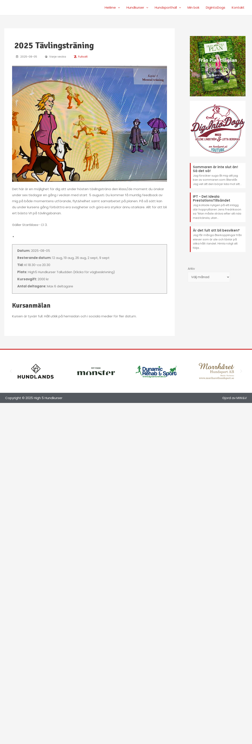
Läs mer (217, 71)
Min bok (193, 7)
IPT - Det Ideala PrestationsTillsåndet (211, 198)
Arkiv (191, 268)
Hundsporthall (168, 7)
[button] (11, 371)
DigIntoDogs (215, 7)
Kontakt (238, 7)
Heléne (112, 7)
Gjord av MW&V (234, 398)
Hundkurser (137, 7)
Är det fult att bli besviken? (216, 230)
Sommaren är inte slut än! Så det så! (215, 169)
